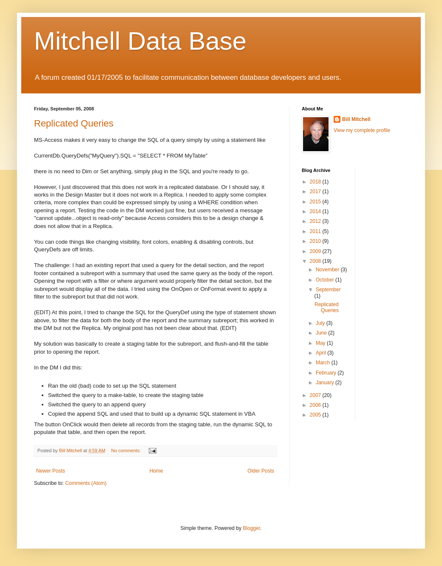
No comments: (126, 450)
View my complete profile (362, 130)
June (322, 333)
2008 (316, 261)
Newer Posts (50, 471)
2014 (316, 211)
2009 (316, 251)
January (325, 383)
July (321, 323)
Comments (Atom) (85, 483)
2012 (316, 221)
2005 (316, 415)
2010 (316, 241)
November (328, 270)
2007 (316, 395)
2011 (316, 231)
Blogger (251, 528)
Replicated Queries (73, 123)
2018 (316, 182)
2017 (316, 191)
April (321, 353)
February (326, 373)
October (325, 280)
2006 (316, 405)
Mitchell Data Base (140, 41)
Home (156, 471)
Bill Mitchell (356, 119)
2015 (316, 202)
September (328, 290)
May (321, 343)
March (324, 363)
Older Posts (260, 471)
